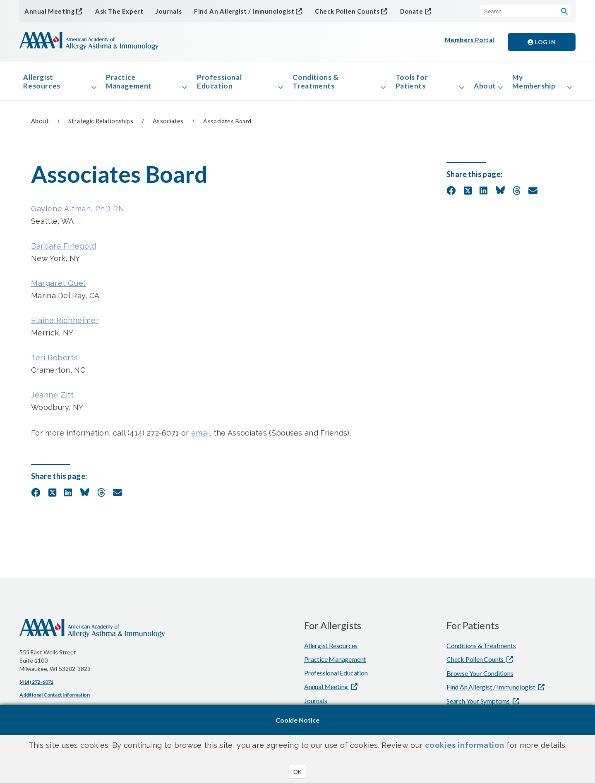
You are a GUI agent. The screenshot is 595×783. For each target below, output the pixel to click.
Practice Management (133, 84)
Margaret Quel (58, 289)
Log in (542, 41)
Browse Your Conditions (479, 679)
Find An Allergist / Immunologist (235, 10)
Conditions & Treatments (315, 84)
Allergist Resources (45, 84)
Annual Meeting (47, 10)
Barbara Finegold (63, 251)
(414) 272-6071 (36, 688)
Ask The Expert (114, 11)
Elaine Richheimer (65, 326)
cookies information (464, 745)
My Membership (538, 84)
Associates (168, 127)
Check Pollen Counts (334, 10)
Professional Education (221, 84)
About (480, 88)
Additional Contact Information (54, 700)
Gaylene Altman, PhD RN (77, 214)
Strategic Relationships (100, 127)
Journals (162, 11)
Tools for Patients (408, 84)
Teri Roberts (54, 363)
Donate (397, 10)
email (201, 438)
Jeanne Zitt (52, 400)
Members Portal (470, 41)
